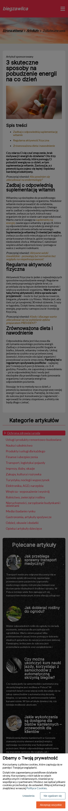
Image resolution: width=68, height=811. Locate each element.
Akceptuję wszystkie (51, 804)
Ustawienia (28, 795)
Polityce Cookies (36, 788)
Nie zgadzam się (53, 795)
